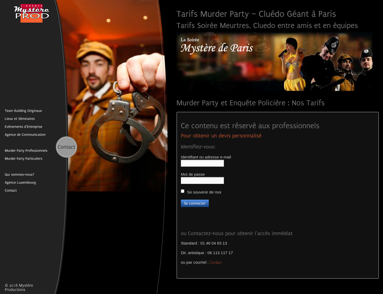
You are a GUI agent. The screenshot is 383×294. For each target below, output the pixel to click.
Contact (216, 262)
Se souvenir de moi (201, 191)
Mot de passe (193, 174)
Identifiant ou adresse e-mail (206, 157)
